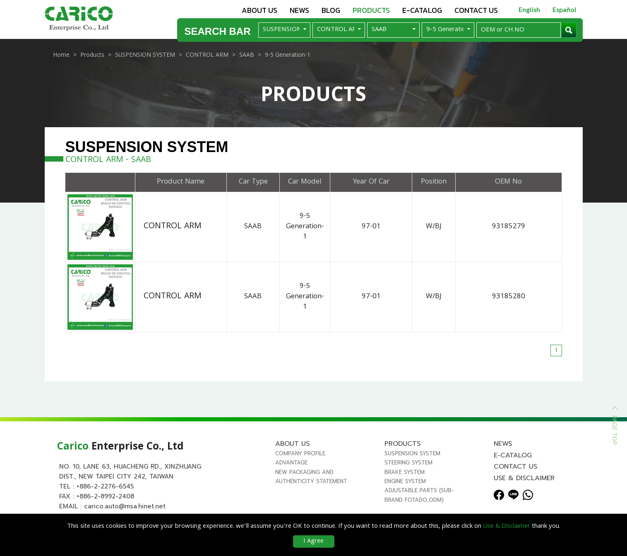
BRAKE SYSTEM (404, 480)
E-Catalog (422, 10)
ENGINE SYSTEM (405, 489)
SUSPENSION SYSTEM (412, 461)
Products (371, 10)
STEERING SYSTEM (408, 470)
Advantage (291, 470)
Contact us (476, 10)
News (299, 10)
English (529, 10)
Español (565, 10)
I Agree (313, 541)
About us (259, 10)
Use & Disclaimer (524, 486)
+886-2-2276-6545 (105, 494)
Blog (331, 10)
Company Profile (300, 461)
